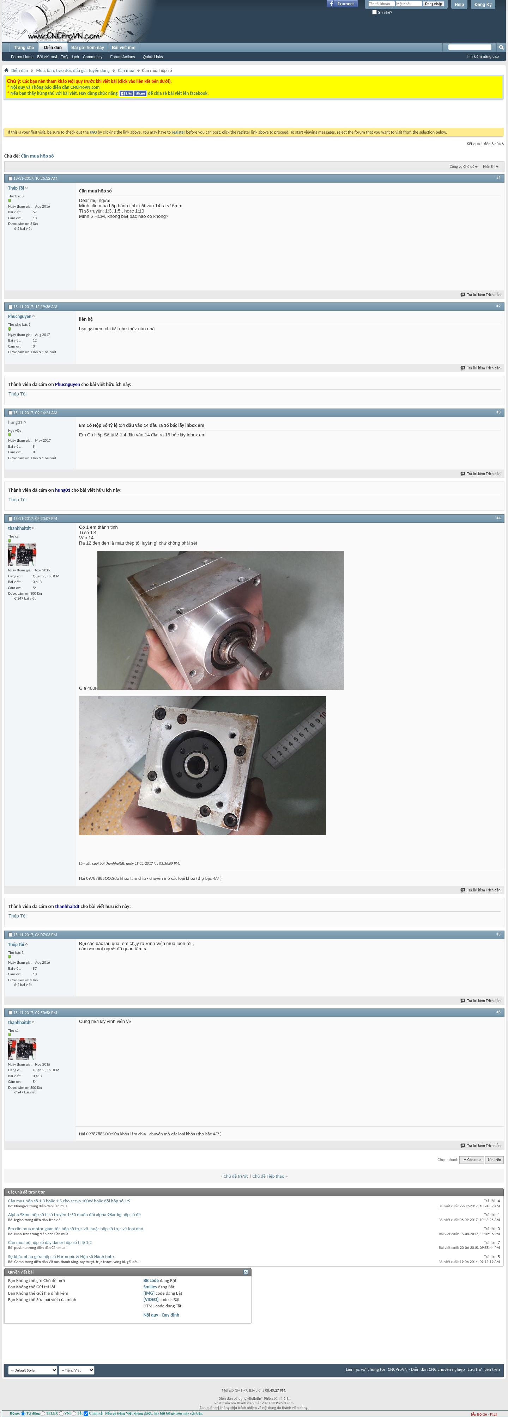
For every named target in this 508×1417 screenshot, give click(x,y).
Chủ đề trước (236, 1176)
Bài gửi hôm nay (87, 47)
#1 (498, 177)
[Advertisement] (165, 115)
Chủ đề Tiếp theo (268, 1176)
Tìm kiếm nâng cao (482, 56)
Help (459, 4)
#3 (498, 412)
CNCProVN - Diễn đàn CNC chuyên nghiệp (426, 1369)
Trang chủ (24, 47)
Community (93, 57)
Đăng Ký (483, 4)
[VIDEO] (151, 1299)
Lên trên (494, 1160)
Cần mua (126, 70)
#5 (498, 934)
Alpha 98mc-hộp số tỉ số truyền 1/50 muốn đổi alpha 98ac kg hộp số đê (74, 1214)
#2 (498, 305)
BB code (151, 1280)
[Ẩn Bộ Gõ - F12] (484, 1414)
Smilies (150, 1286)
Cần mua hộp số (37, 156)
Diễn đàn (53, 47)
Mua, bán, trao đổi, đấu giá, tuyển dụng (73, 70)
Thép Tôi (17, 394)
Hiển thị (489, 166)
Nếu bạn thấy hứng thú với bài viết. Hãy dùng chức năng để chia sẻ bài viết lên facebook (108, 93)
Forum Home (22, 57)
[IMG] (149, 1293)
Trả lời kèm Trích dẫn (481, 295)
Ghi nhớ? (382, 12)
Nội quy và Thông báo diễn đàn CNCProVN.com (54, 87)
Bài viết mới (47, 57)
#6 (498, 1012)
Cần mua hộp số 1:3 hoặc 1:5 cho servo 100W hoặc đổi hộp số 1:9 (69, 1200)
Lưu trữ (475, 1369)
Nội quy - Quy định (161, 1315)
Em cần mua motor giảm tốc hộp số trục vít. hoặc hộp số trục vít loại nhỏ (75, 1228)
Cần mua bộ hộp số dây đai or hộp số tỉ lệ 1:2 (50, 1242)
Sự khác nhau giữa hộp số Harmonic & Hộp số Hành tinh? (61, 1256)
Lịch (75, 57)
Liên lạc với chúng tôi (365, 1369)
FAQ (64, 57)
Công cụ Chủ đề (462, 166)
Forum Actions (122, 57)
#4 (498, 517)
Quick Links (153, 57)
